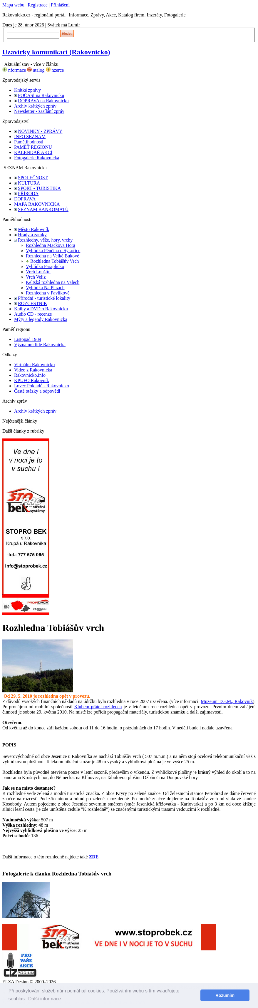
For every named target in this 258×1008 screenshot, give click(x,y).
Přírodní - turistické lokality (44, 298)
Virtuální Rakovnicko (34, 364)
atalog (35, 70)
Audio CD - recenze (33, 314)
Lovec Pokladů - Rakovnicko (41, 385)
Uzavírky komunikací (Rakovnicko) (56, 52)
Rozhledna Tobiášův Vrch (54, 261)
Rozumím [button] (224, 995)
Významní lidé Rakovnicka (40, 344)
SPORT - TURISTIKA (39, 188)
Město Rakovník (33, 229)
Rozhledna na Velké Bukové (52, 255)
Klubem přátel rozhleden (98, 706)
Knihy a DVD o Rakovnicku (41, 308)
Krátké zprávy (27, 90)
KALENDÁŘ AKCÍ (33, 152)
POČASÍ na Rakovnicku (41, 95)
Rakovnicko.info (30, 375)
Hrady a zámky (32, 234)
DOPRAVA (25, 198)
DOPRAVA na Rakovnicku (43, 100)
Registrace (38, 4)
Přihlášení (60, 4)
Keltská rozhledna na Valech (52, 282)
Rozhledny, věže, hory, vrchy (45, 239)
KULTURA (29, 182)
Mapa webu (13, 4)
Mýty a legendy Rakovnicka (40, 319)
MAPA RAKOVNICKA (37, 204)
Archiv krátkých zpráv (35, 105)
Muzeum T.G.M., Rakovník (227, 701)
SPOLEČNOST (33, 177)
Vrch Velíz (36, 276)
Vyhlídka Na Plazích (45, 287)
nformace (14, 70)
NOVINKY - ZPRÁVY (40, 131)
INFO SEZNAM (30, 136)
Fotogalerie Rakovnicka (36, 157)
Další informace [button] (44, 998)
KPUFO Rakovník (31, 380)
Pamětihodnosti (28, 141)
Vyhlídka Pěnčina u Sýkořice (53, 250)
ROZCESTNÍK (32, 303)
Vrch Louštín (38, 271)
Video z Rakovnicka (33, 369)
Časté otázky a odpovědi (37, 391)
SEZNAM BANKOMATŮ (43, 209)
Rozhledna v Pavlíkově (47, 292)
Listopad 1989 (27, 339)
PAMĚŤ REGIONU (33, 147)
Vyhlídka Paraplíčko (45, 266)
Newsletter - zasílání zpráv (39, 111)
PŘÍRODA (28, 193)
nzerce (55, 70)
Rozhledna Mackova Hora (50, 245)
